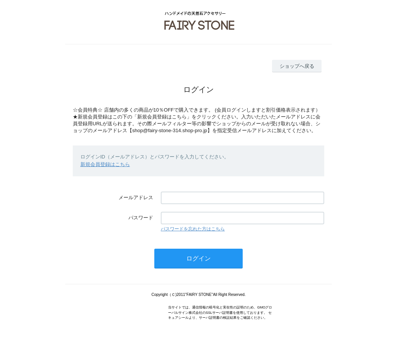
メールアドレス (135, 197)
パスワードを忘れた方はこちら (193, 229)
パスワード (140, 218)
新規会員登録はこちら (105, 164)
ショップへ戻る (297, 66)
